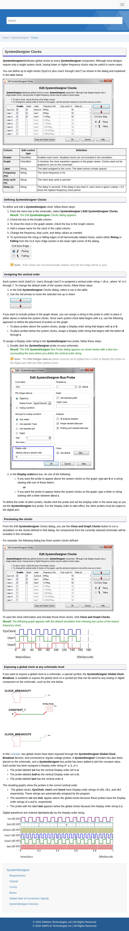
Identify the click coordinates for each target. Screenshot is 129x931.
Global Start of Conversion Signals (29, 898)
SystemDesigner (19, 37)
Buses (13, 892)
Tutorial (13, 881)
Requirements (17, 875)
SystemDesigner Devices (23, 903)
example (15, 753)
